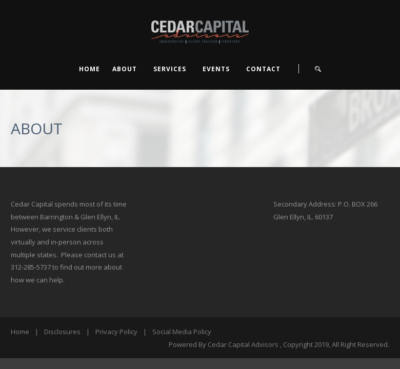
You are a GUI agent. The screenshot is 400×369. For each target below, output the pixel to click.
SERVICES (169, 69)
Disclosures (62, 331)
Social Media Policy (181, 331)
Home (89, 69)
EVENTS (216, 69)
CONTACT (263, 69)
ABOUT (124, 69)
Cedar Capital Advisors (243, 344)
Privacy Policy (116, 331)
